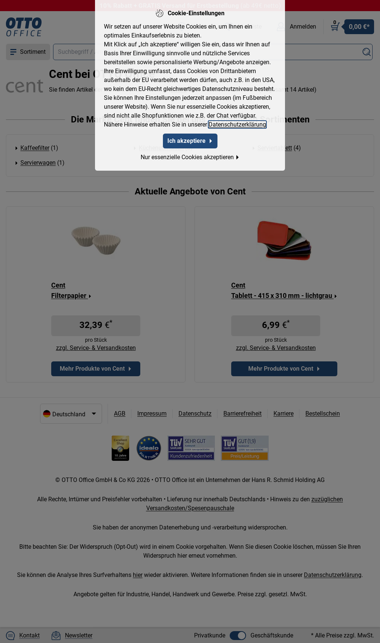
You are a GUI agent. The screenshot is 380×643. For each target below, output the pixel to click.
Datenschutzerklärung (237, 124)
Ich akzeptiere (190, 140)
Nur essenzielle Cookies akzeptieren (190, 157)
